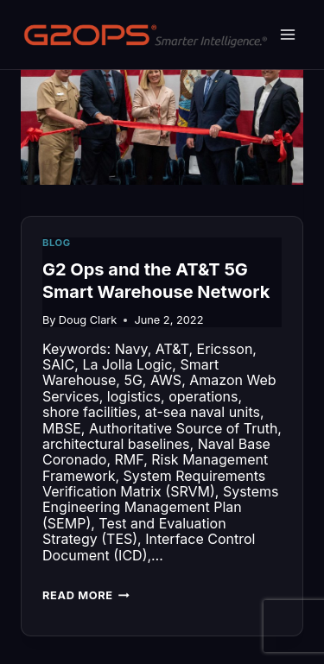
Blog (56, 243)
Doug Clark (88, 319)
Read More (86, 597)
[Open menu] (287, 34)
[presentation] (162, 122)
